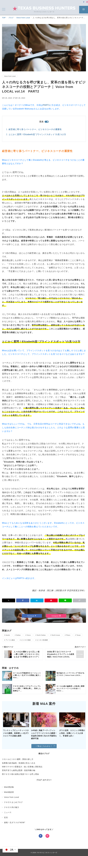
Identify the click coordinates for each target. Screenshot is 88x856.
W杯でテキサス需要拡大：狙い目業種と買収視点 (22, 767)
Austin (8, 635)
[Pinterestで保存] (51, 600)
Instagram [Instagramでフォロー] (56, 616)
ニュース (8, 812)
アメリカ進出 (10, 640)
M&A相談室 (9, 792)
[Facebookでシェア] (22, 600)
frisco (29, 635)
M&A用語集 (9, 787)
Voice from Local (10, 76)
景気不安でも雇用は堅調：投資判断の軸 (18, 770)
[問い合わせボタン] (83, 9)
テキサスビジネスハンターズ (47, 852)
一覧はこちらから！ (45, 746)
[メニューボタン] (3, 9)
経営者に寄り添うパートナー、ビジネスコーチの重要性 (35, 129)
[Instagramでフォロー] (87, 2)
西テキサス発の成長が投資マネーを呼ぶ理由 (20, 774)
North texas (56, 635)
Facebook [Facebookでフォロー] (31, 616)
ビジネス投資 (26, 640)
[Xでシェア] (8, 600)
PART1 (46, 105)
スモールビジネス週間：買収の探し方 (17, 759)
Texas (78, 635)
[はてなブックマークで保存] (36, 600)
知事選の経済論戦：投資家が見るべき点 (18, 763)
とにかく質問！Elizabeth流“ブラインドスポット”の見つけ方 (37, 134)
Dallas (18, 635)
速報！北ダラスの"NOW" (14, 822)
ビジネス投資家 (42, 640)
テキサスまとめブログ (13, 802)
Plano (68, 635)
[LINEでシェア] (65, 600)
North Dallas (41, 635)
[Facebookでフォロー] (84, 2)
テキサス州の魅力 (11, 807)
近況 (6, 817)
